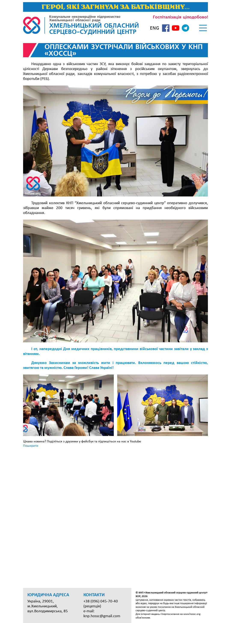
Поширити (30, 446)
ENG (154, 28)
